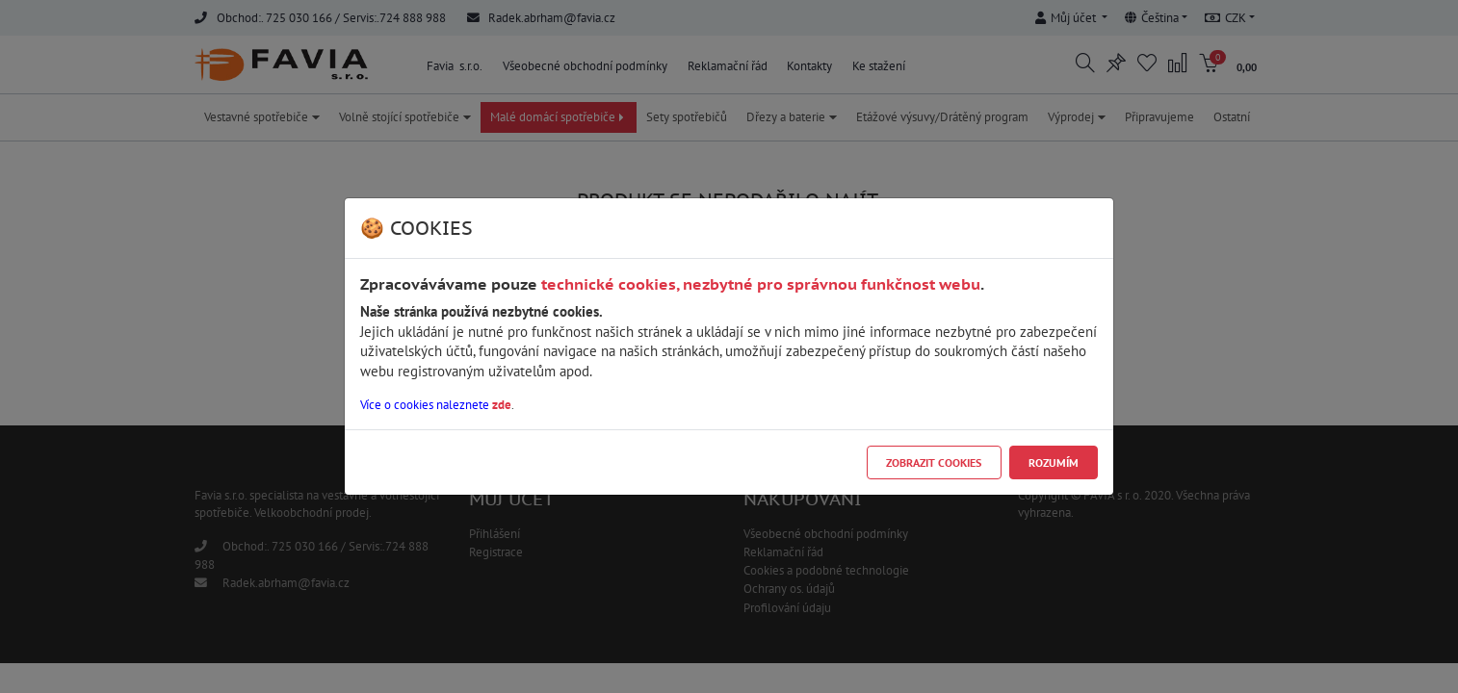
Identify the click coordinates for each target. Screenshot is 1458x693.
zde (501, 405)
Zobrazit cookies (933, 462)
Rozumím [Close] (1053, 462)
